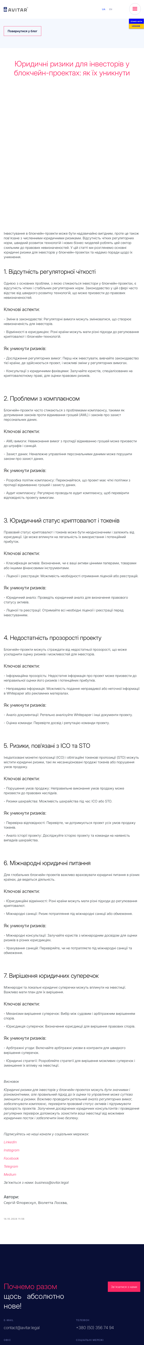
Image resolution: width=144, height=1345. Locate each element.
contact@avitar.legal (22, 1219)
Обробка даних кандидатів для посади (121, 1326)
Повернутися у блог (22, 31)
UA (103, 9)
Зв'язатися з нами (124, 1178)
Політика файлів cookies (123, 1333)
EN (110, 9)
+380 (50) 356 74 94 (95, 1219)
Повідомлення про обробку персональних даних (120, 1318)
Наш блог (85, 1252)
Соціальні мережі (90, 1231)
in (98, 1242)
